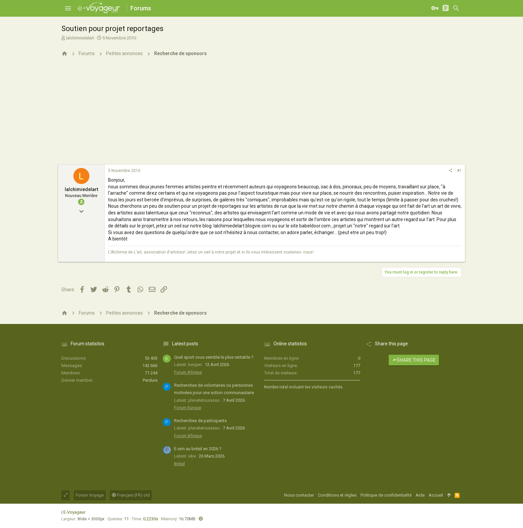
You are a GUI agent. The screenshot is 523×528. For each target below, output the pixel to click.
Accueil (436, 495)
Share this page (414, 360)
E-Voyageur (74, 512)
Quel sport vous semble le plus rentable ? (213, 357)
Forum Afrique (188, 372)
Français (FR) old (131, 495)
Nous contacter (299, 495)
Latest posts (185, 343)
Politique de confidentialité (386, 495)
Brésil (179, 463)
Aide (420, 495)
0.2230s (150, 518)
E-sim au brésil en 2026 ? (197, 448)
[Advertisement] (261, 114)
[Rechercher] (456, 8)
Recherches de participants (200, 420)
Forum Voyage (90, 495)
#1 (459, 170)
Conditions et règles (337, 495)
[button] (68, 8)
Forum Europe (187, 407)
